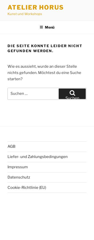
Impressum (18, 167)
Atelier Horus (36, 7)
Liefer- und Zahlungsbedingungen (38, 156)
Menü (47, 27)
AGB (11, 146)
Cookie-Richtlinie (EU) (27, 187)
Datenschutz (19, 177)
